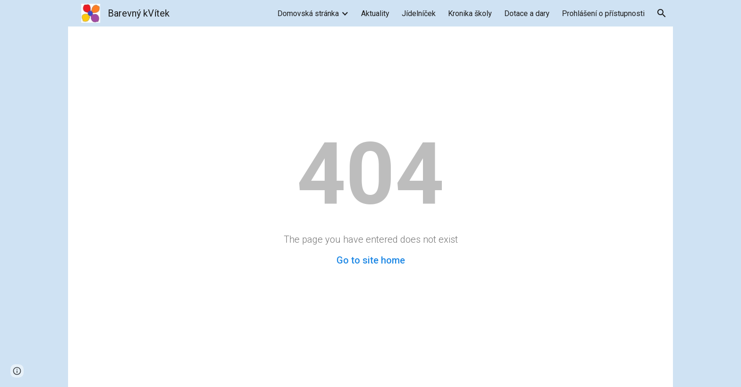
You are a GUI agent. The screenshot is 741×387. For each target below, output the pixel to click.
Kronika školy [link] (470, 13)
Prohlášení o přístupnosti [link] (603, 13)
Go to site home (370, 260)
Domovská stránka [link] (308, 13)
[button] (661, 13)
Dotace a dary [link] (527, 13)
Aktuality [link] (375, 13)
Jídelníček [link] (419, 13)
